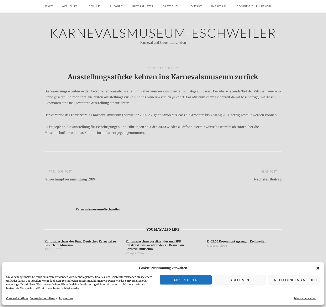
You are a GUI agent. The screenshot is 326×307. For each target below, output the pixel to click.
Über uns (93, 6)
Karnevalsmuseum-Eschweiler (163, 32)
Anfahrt (116, 6)
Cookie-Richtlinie (17, 298)
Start (48, 6)
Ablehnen (239, 280)
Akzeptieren (186, 280)
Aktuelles (69, 6)
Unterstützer (142, 6)
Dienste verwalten (305, 298)
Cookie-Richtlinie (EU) (254, 6)
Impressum (66, 298)
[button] (318, 268)
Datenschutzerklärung (43, 298)
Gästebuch (171, 6)
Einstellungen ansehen (293, 280)
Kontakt (195, 6)
